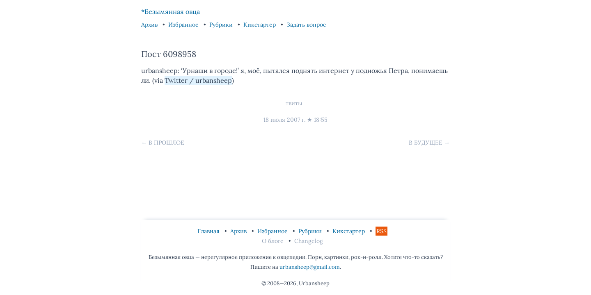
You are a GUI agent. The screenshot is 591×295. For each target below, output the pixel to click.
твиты (294, 103)
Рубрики (221, 24)
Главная (209, 231)
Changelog (308, 241)
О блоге (273, 241)
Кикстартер (260, 24)
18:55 (321, 119)
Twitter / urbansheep (198, 80)
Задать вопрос (306, 24)
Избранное (184, 24)
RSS (381, 231)
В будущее (425, 142)
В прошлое (166, 142)
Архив (150, 24)
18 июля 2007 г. (284, 119)
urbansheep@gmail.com (309, 266)
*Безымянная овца (170, 11)
